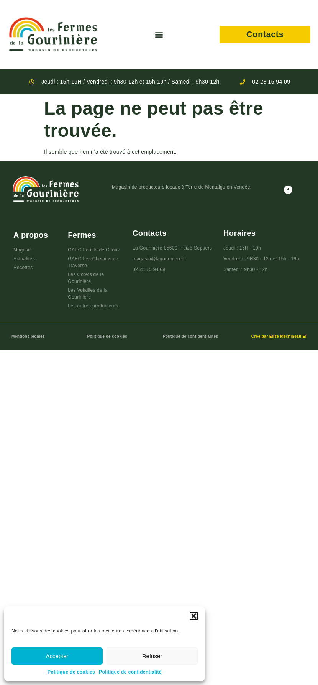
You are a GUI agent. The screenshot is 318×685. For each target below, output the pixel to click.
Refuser (152, 656)
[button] (194, 616)
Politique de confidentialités (190, 336)
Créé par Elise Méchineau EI (279, 336)
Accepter (57, 656)
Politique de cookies (71, 672)
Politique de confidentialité (130, 672)
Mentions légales (28, 336)
